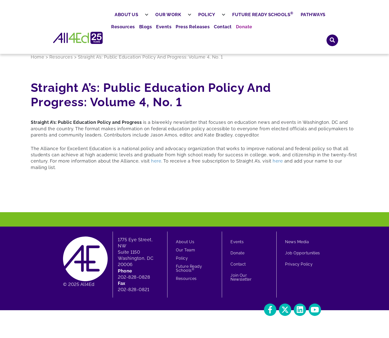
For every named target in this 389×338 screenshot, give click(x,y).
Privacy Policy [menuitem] (299, 268)
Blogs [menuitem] (221, 17)
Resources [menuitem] (200, 17)
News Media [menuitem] (297, 245)
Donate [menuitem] (311, 17)
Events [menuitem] (238, 17)
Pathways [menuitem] (325, 31)
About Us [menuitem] (138, 31)
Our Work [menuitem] (180, 31)
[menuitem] (159, 32)
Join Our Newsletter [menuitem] (241, 281)
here (156, 165)
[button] (332, 17)
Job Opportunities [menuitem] (302, 256)
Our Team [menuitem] (185, 253)
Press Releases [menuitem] (264, 17)
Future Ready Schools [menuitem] (275, 31)
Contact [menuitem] (292, 17)
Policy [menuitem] (218, 31)
